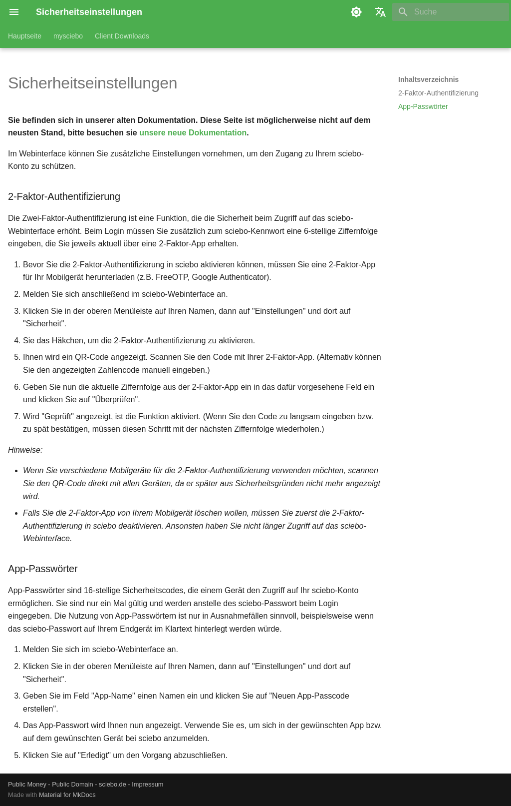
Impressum (147, 784)
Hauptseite (24, 36)
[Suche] (450, 12)
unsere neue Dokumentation (193, 132)
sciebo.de (112, 784)
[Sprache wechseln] (380, 12)
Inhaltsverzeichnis (428, 79)
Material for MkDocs (67, 795)
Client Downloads (122, 36)
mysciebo (68, 36)
